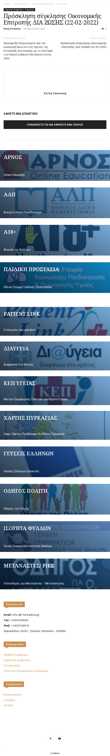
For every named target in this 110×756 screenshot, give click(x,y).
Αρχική (7, 3)
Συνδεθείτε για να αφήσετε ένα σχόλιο (55, 124)
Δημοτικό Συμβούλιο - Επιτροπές (49, 3)
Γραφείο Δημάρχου (16, 654)
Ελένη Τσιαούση (12, 28)
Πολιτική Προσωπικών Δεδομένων (26, 671)
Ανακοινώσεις (21, 3)
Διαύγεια (9, 700)
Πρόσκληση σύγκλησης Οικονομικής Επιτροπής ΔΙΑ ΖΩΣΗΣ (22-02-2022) (52, 19)
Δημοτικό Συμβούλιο (17, 660)
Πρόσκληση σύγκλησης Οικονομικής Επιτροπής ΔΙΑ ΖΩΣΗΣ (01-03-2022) (83, 45)
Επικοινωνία (14, 604)
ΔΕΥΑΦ (8, 705)
